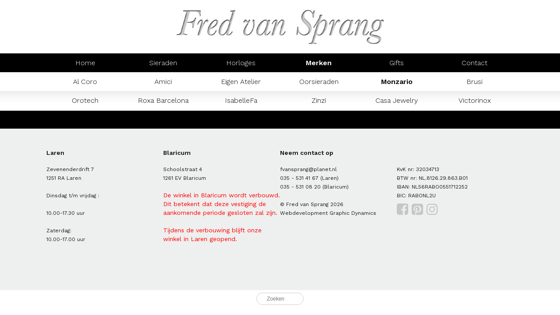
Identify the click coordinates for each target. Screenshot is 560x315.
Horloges (241, 63)
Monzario (397, 81)
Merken (319, 63)
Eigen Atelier (241, 81)
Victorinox (474, 100)
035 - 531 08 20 (300, 187)
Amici (163, 81)
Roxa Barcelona (163, 100)
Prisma (163, 119)
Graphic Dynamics (352, 213)
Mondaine (85, 119)
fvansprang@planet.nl (308, 169)
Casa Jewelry (396, 100)
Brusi (474, 81)
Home (85, 63)
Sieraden (163, 63)
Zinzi (319, 100)
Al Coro (85, 81)
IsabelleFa (241, 100)
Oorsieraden (319, 81)
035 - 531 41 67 (299, 178)
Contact (474, 63)
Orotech (85, 100)
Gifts (396, 63)
